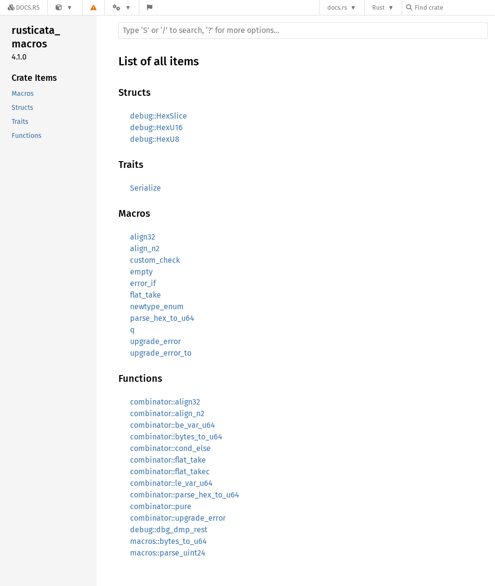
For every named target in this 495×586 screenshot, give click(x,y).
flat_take (145, 295)
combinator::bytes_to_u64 (176, 436)
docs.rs (337, 7)
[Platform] (122, 7)
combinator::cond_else (170, 448)
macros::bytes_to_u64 (168, 541)
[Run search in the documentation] (303, 30)
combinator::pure (160, 506)
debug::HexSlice (158, 115)
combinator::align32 (165, 401)
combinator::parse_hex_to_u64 (184, 494)
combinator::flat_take (168, 460)
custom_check (155, 260)
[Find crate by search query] (454, 7)
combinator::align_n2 (167, 413)
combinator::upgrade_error (178, 518)
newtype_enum (157, 306)
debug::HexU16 (156, 127)
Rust (378, 7)
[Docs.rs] (23, 7)
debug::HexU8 (154, 139)
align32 (142, 236)
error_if (143, 283)
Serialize (145, 188)
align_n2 (145, 248)
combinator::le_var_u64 (171, 483)
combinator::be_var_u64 (172, 425)
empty (141, 271)
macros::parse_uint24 (167, 552)
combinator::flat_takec (170, 471)
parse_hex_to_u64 (162, 318)
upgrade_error (155, 341)
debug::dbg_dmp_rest (168, 529)
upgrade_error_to (160, 353)
